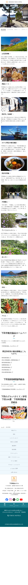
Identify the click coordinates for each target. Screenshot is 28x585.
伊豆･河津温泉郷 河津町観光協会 (10, 360)
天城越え (5, 202)
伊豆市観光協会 (5, 369)
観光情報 (3, 29)
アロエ (4, 316)
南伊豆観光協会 (5, 357)
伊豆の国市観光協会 (6, 372)
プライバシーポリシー (7, 512)
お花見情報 (10, 29)
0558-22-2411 (11, 488)
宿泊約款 (23, 512)
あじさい (5, 257)
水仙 (3, 287)
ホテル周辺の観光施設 (9, 143)
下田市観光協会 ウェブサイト (9, 346)
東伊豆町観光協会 (6, 362)
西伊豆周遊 (5, 173)
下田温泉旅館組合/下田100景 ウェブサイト (12, 389)
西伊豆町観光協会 (6, 367)
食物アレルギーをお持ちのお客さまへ (13, 510)
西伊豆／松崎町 (7, 114)
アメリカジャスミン (8, 230)
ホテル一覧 (17, 512)
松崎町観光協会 (5, 364)
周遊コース (17, 29)
